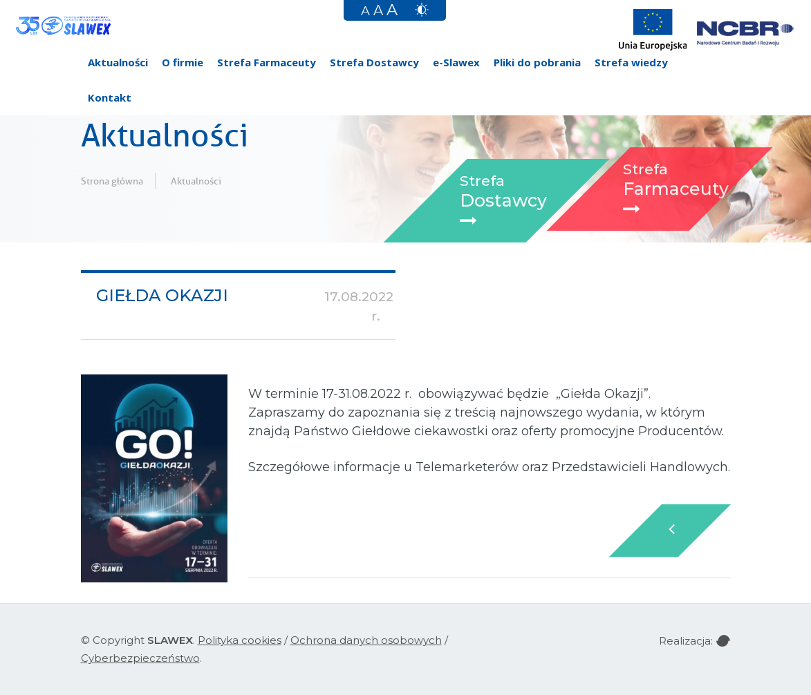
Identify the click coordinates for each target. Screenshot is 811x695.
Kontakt (109, 97)
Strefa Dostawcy (374, 62)
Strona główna (112, 181)
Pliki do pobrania (537, 62)
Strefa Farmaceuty (266, 62)
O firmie (182, 62)
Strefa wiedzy (631, 62)
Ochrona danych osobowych (366, 640)
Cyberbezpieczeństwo (140, 658)
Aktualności (118, 62)
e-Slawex (456, 62)
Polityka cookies (239, 640)
